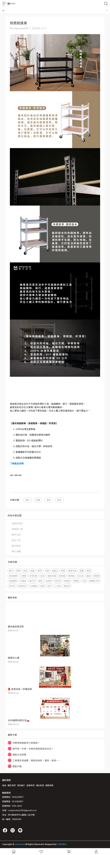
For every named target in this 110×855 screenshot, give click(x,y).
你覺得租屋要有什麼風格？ (24, 743)
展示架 (32, 580)
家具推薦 (13, 575)
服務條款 (49, 785)
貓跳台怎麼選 (17, 754)
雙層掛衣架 (95, 580)
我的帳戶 (21, 785)
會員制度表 (17, 523)
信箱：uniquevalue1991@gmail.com (19, 810)
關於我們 (12, 785)
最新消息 (16, 534)
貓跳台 (55, 570)
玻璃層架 (13, 580)
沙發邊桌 (33, 585)
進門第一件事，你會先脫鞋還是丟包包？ (31, 748)
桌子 (50, 585)
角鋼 (38, 499)
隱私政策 (40, 785)
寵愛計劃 (72, 570)
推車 (59, 499)
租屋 (33, 570)
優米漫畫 (16, 551)
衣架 (84, 580)
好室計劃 (33, 575)
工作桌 (58, 585)
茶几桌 (80, 575)
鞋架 (40, 570)
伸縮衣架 (22, 585)
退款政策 (30, 785)
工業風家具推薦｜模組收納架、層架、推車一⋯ (34, 760)
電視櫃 (62, 575)
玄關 (47, 570)
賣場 (89, 570)
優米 (27, 499)
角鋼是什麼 (17, 529)
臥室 (43, 575)
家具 (25, 570)
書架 (41, 580)
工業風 (23, 575)
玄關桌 (23, 580)
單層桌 (76, 580)
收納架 (49, 580)
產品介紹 (16, 540)
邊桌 (88, 575)
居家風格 (16, 545)
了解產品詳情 (17, 463)
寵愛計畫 (52, 575)
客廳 (81, 570)
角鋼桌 (67, 580)
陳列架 (58, 580)
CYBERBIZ (61, 844)
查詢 (4, 785)
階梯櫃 (71, 575)
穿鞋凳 (97, 575)
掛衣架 (12, 585)
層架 (49, 499)
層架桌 (67, 585)
